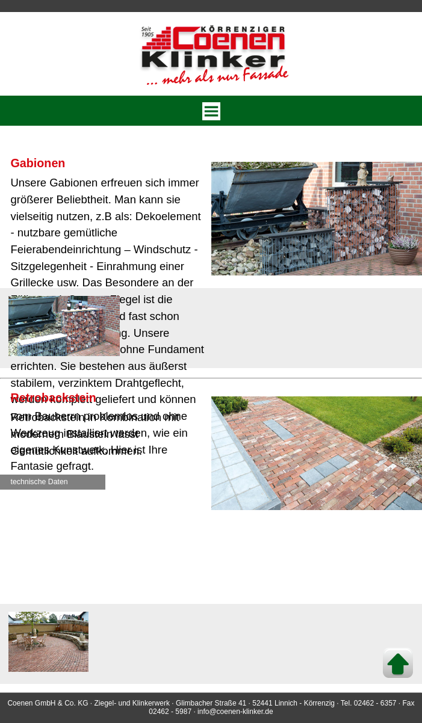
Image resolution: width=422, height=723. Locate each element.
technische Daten (39, 482)
